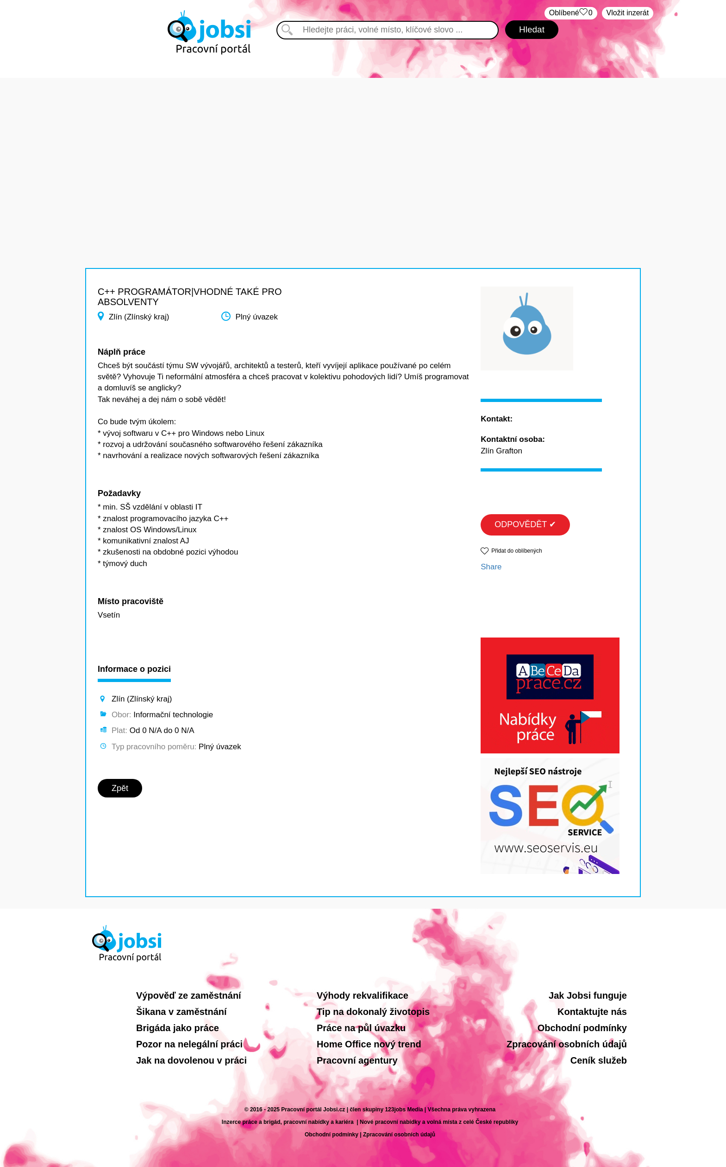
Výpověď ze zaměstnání (188, 995)
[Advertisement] (363, 143)
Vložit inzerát (628, 13)
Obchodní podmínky (582, 1028)
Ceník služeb (598, 1060)
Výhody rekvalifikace (362, 995)
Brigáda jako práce (177, 1028)
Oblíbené (571, 13)
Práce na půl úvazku (361, 1028)
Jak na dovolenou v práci (191, 1060)
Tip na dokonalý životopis (373, 1012)
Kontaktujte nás (592, 1012)
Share (491, 566)
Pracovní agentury (357, 1060)
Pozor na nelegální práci (189, 1044)
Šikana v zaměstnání (181, 1012)
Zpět (120, 788)
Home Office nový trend (369, 1044)
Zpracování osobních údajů (567, 1044)
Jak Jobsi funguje (588, 995)
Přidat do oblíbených (516, 551)
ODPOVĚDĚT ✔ (525, 524)
